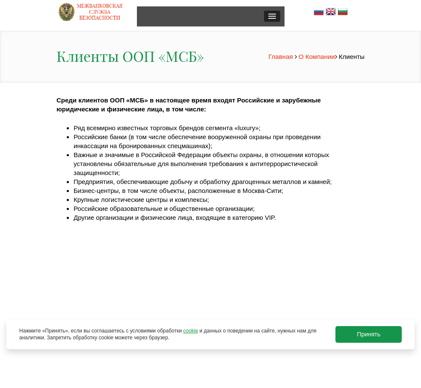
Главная (282, 56)
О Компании (317, 56)
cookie (190, 331)
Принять (368, 334)
